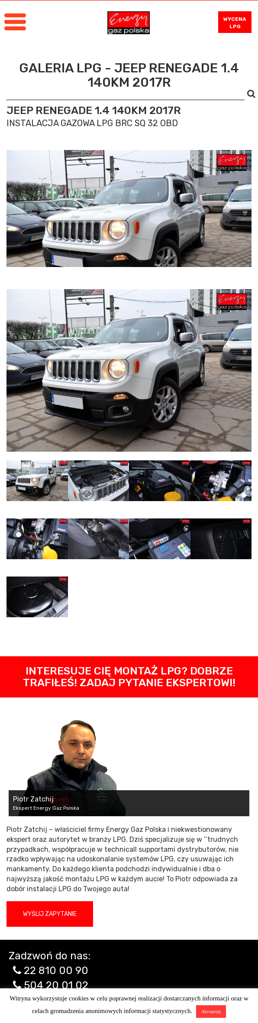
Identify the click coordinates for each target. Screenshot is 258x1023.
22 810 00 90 (56, 970)
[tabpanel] (129, 370)
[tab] (37, 480)
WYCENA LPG (234, 22)
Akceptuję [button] (211, 1011)
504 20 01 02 (56, 985)
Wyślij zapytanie (50, 914)
